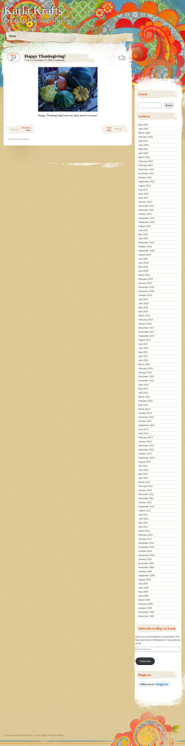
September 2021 (146, 218)
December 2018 (146, 287)
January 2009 (145, 608)
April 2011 (143, 527)
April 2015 (143, 393)
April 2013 (143, 433)
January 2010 (145, 559)
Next (118, 129)
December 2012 (146, 445)
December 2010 (146, 543)
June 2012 (143, 470)
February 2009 (145, 604)
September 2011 (146, 506)
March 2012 (144, 482)
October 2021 (145, 214)
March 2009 (144, 600)
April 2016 (143, 360)
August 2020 (144, 226)
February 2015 (145, 401)
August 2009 (144, 579)
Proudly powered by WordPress (18, 735)
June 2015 (143, 384)
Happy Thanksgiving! (122, 57)
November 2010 (146, 547)
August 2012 (144, 462)
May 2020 (143, 234)
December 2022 (146, 169)
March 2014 (144, 409)
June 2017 (143, 348)
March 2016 (144, 364)
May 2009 (143, 592)
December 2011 (146, 494)
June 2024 (143, 145)
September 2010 (146, 555)
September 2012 (146, 458)
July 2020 (143, 230)
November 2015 (146, 380)
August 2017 (144, 340)
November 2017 (146, 332)
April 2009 (143, 596)
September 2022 (146, 181)
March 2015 (144, 397)
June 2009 (143, 587)
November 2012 (146, 449)
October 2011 (145, 502)
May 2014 (143, 405)
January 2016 (145, 372)
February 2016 (145, 368)
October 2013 (145, 421)
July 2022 (143, 189)
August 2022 (144, 185)
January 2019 (145, 283)
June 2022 (143, 194)
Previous (18, 129)
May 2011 (143, 523)
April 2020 (143, 238)
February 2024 (145, 161)
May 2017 (143, 352)
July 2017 (143, 344)
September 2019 (146, 250)
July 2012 (143, 466)
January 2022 (145, 202)
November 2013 (146, 417)
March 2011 (144, 531)
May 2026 (143, 125)
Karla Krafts (33, 10)
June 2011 (143, 518)
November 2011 (146, 498)
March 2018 (144, 315)
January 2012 (145, 490)
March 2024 (144, 157)
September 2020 (146, 222)
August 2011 (144, 510)
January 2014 (145, 413)
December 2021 (146, 206)
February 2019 (145, 279)
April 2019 (143, 271)
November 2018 (146, 291)
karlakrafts (60, 60)
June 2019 (143, 263)
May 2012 (143, 474)
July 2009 (143, 583)
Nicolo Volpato (57, 735)
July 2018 (143, 299)
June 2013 (143, 429)
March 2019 (144, 275)
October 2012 (145, 453)
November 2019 (146, 242)
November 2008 (146, 616)
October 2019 (145, 246)
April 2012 (143, 478)
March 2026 (144, 133)
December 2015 (146, 376)
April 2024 (143, 153)
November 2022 (146, 173)
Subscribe (145, 661)
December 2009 (146, 563)
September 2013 (146, 425)
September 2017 (146, 336)
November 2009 (146, 567)
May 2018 (143, 307)
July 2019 (143, 259)
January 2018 (145, 324)
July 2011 (143, 514)
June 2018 (143, 303)
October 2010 (145, 551)
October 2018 (145, 295)
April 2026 (143, 129)
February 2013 (145, 437)
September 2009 (146, 575)
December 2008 (146, 612)
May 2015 (143, 388)
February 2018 (145, 319)
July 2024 (143, 141)
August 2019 (144, 254)
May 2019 (143, 267)
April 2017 (143, 356)
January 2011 (145, 539)
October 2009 (145, 571)
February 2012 (145, 486)
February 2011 (145, 535)
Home (12, 35)
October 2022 (145, 177)
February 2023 (145, 165)
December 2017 (146, 328)
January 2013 (145, 441)
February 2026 (145, 137)
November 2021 (146, 210)
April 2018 (143, 311)
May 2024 (143, 149)
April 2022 (143, 198)
